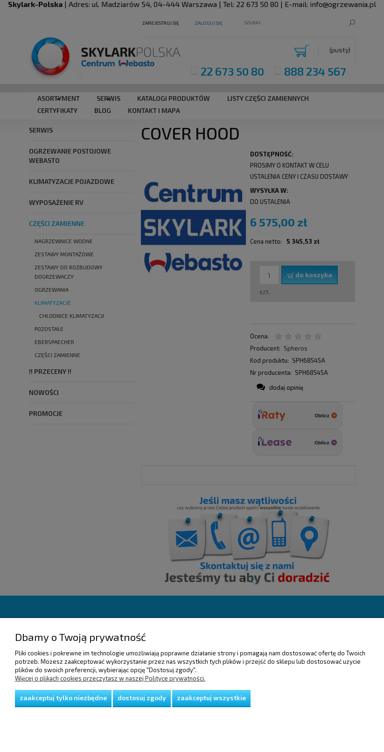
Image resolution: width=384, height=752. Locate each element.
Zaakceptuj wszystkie (211, 698)
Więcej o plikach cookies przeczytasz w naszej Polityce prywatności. (110, 678)
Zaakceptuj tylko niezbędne (63, 698)
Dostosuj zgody (142, 698)
